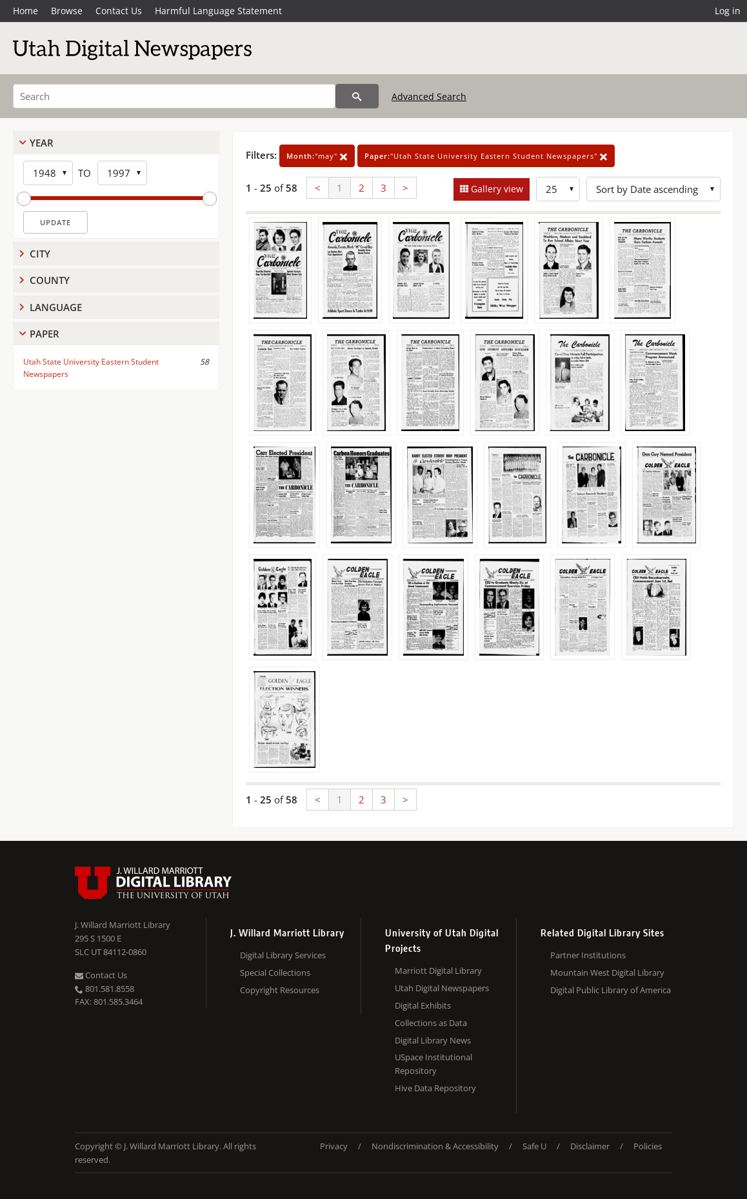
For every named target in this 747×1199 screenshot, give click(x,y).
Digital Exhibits (423, 1005)
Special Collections (275, 972)
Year (42, 142)
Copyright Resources (279, 990)
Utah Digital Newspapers (442, 988)
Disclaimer (590, 1146)
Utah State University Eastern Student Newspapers (91, 367)
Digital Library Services (283, 955)
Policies (647, 1146)
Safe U (534, 1146)
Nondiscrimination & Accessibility (435, 1146)
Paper (44, 333)
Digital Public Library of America (610, 990)
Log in (728, 11)
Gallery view (495, 189)
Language (56, 307)
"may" (317, 156)
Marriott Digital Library (438, 970)
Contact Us (118, 11)
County (50, 280)
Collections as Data (431, 1023)
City (40, 253)
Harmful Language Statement (218, 11)
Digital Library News (433, 1040)
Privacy (334, 1146)
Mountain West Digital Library (607, 972)
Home (25, 11)
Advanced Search (429, 96)
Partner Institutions (588, 955)
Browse (67, 11)
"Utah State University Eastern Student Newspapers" (486, 156)
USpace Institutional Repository (433, 1063)
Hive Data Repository (435, 1088)
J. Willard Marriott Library (122, 925)
